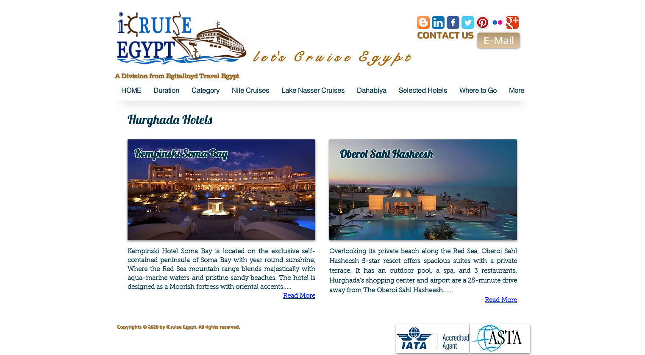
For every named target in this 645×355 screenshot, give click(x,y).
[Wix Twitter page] (468, 22)
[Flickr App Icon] (497, 22)
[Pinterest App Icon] (482, 22)
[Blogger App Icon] (423, 22)
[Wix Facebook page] (453, 22)
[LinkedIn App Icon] (438, 22)
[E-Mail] (499, 40)
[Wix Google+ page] (512, 22)
